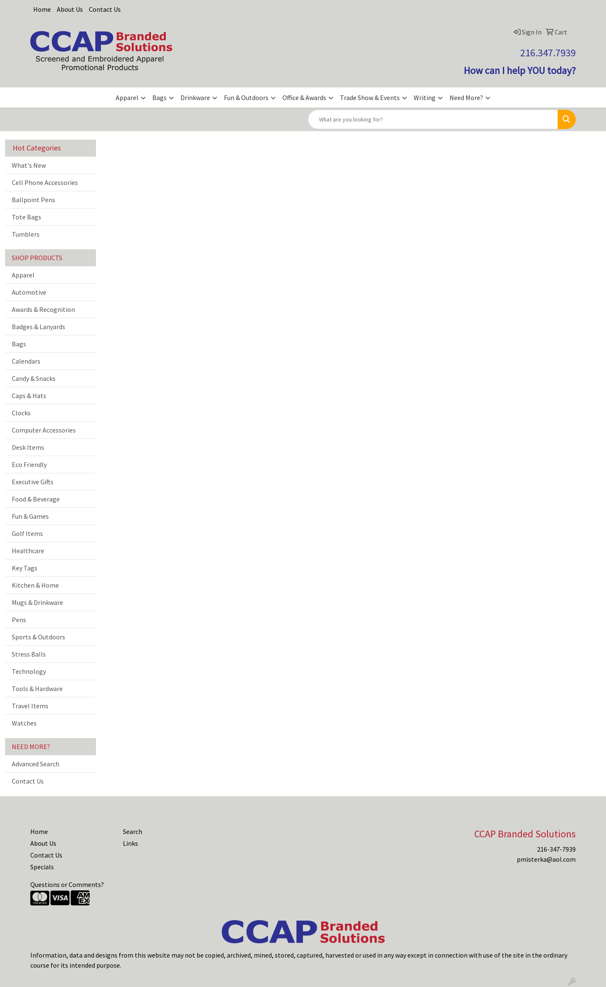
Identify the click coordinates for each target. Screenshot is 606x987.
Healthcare (28, 550)
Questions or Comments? (67, 884)
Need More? (466, 97)
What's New (29, 165)
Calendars (26, 361)
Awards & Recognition (43, 309)
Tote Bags (26, 217)
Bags (159, 97)
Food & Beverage (36, 499)
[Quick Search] (433, 119)
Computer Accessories (44, 430)
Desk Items (28, 447)
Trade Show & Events (370, 97)
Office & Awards (304, 97)
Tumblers (26, 234)
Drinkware (195, 97)
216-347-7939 (556, 849)
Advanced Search (35, 764)
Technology (29, 671)
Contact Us (105, 9)
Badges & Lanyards (38, 326)
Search (132, 831)
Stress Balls (29, 654)
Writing (425, 97)
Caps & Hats (29, 395)
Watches (24, 723)
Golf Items (27, 533)
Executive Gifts (32, 482)
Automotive (29, 292)
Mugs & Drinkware (37, 602)
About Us (70, 9)
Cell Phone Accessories (45, 182)
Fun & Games (30, 516)
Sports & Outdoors (38, 637)
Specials (42, 867)
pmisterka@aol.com (546, 859)
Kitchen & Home (35, 585)
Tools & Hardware (37, 688)
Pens (19, 619)
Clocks (21, 413)
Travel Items (30, 706)
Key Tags (24, 568)
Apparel (127, 97)
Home (42, 9)
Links (130, 843)
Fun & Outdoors (246, 97)
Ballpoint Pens (33, 199)
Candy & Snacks (34, 378)
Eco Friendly (29, 464)
